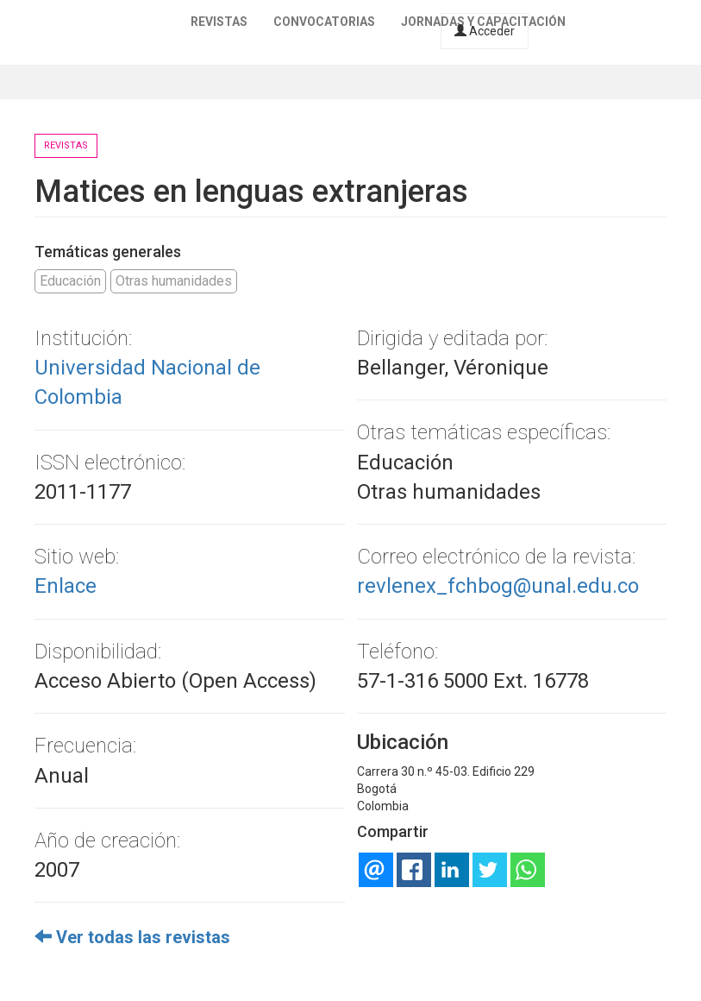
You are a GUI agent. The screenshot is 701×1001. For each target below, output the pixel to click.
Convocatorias (324, 21)
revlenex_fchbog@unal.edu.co (498, 586)
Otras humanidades (174, 281)
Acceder (484, 31)
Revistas (219, 21)
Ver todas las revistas (132, 937)
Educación (70, 281)
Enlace (65, 586)
